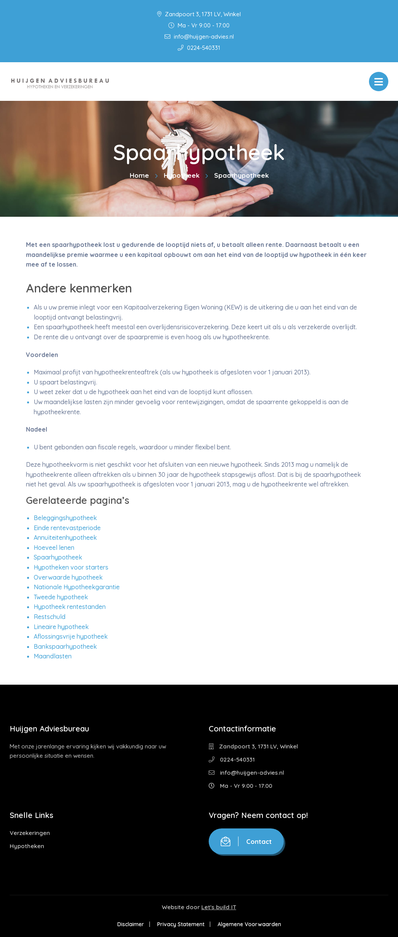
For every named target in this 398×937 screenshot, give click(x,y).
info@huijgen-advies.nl (199, 36)
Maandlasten (53, 656)
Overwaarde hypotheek (68, 577)
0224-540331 (199, 47)
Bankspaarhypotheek (65, 646)
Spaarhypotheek (58, 557)
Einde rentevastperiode (67, 528)
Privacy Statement (180, 924)
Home (139, 175)
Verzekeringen (30, 833)
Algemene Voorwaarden (249, 924)
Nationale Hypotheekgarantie (77, 587)
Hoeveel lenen (54, 547)
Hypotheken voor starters (71, 567)
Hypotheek (181, 175)
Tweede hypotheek (61, 597)
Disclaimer (130, 924)
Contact (246, 841)
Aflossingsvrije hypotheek (71, 636)
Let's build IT (218, 907)
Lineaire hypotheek (61, 627)
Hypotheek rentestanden (70, 606)
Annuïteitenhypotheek (65, 537)
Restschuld (49, 617)
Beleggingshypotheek (65, 518)
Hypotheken (27, 846)
